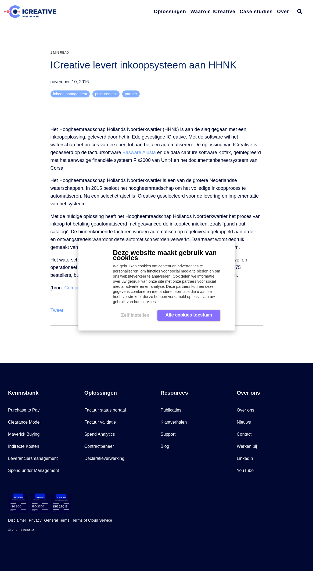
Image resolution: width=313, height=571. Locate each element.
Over (283, 11)
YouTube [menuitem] (245, 470)
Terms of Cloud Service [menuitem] (92, 520)
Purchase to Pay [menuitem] (23, 410)
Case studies (256, 11)
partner (131, 94)
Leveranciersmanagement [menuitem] (33, 458)
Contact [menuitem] (244, 434)
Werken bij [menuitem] (247, 446)
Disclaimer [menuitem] (17, 520)
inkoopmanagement (70, 94)
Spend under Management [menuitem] (33, 470)
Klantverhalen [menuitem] (174, 422)
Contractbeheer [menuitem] (99, 446)
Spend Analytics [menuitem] (99, 434)
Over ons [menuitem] (245, 410)
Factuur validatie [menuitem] (100, 422)
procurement (106, 94)
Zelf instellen (135, 315)
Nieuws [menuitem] (244, 422)
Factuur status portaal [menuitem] (105, 410)
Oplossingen (170, 11)
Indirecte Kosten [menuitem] (23, 446)
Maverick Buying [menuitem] (23, 434)
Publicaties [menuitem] (171, 410)
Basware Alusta (139, 152)
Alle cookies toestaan (189, 315)
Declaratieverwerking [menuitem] (104, 458)
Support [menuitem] (168, 434)
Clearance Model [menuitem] (24, 422)
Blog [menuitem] (165, 446)
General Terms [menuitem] (56, 520)
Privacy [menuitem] (35, 520)
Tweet (57, 310)
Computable (77, 287)
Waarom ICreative (212, 11)
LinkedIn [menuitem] (245, 458)
